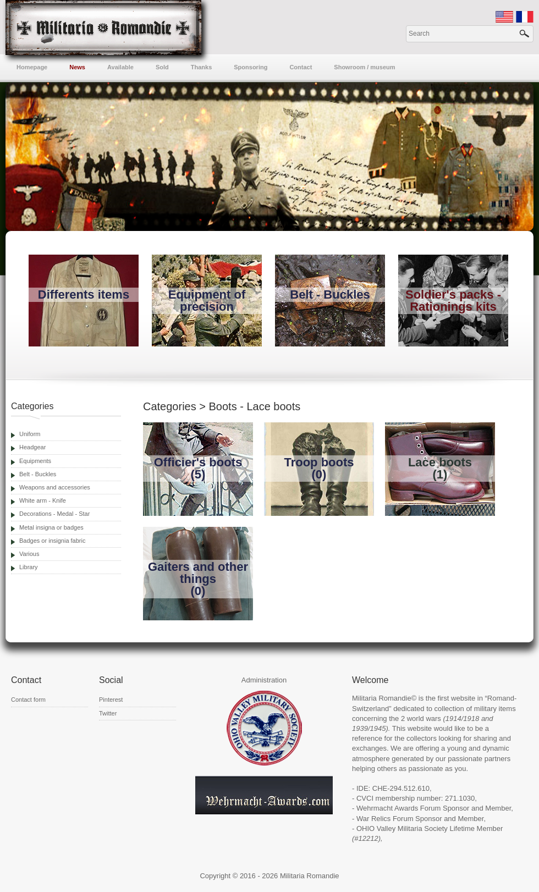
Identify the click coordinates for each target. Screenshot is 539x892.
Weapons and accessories (54, 487)
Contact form (28, 699)
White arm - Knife (42, 500)
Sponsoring (250, 67)
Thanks (201, 67)
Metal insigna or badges (51, 527)
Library (28, 567)
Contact (300, 67)
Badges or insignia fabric (52, 540)
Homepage (31, 67)
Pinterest (111, 699)
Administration (264, 680)
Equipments (35, 461)
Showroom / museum (364, 67)
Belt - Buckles (37, 474)
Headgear (32, 447)
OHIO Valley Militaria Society (402, 828)
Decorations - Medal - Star (54, 513)
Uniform (30, 434)
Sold (162, 67)
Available (120, 67)
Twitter (108, 713)
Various (29, 553)
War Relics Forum (385, 818)
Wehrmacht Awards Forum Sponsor (412, 808)
